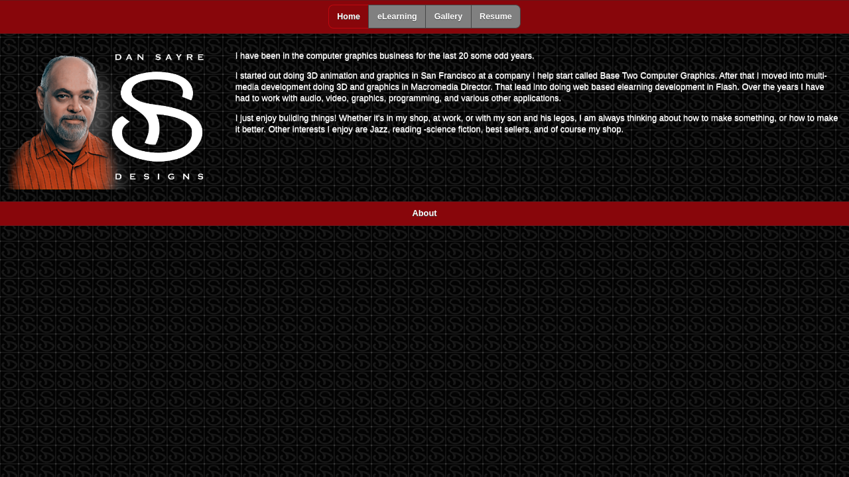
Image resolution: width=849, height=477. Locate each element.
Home (348, 16)
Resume (496, 16)
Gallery (448, 16)
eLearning (397, 16)
